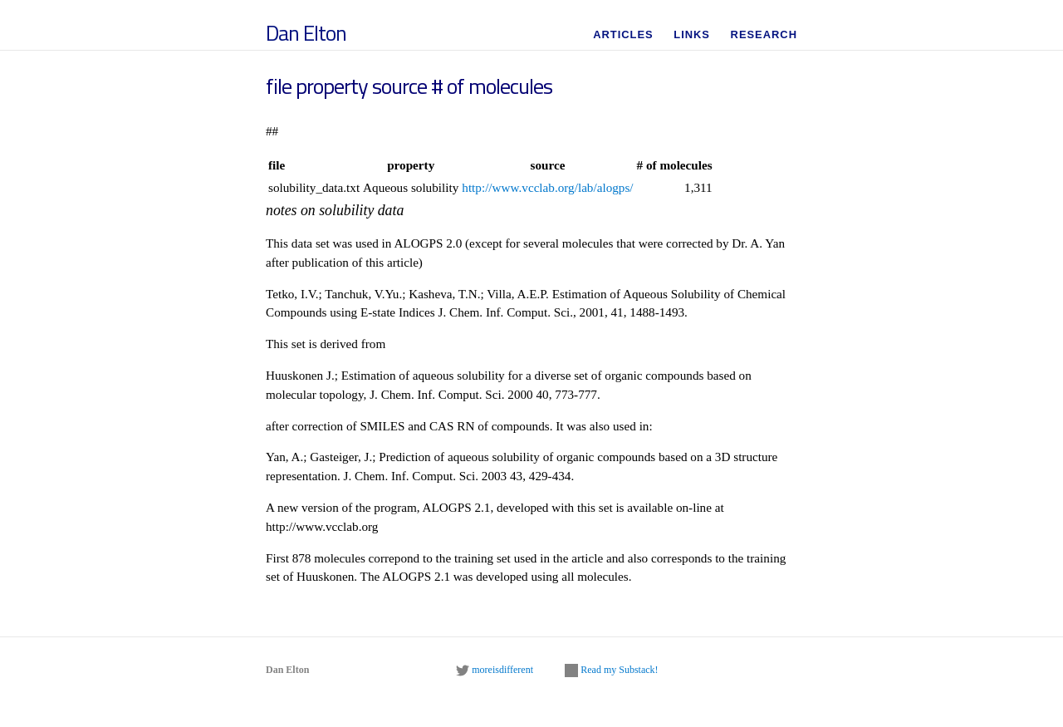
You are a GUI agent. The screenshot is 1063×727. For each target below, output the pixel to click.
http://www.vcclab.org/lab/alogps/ (547, 187)
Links (692, 34)
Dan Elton (306, 33)
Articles (623, 34)
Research (764, 34)
